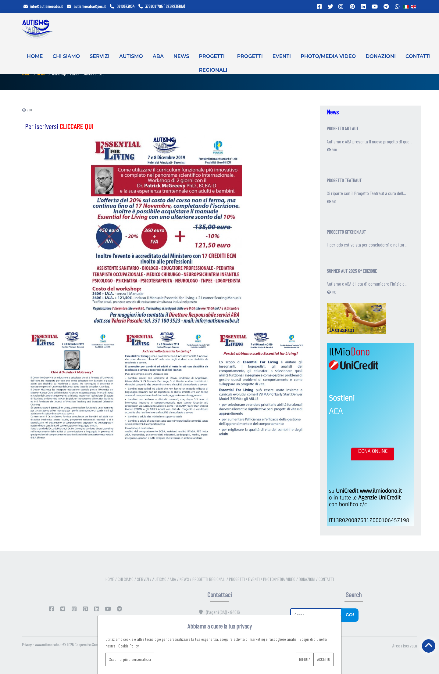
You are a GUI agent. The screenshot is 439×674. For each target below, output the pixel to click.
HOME (35, 56)
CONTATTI (417, 56)
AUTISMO (131, 56)
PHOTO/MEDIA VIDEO (328, 56)
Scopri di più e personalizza (130, 659)
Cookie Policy (128, 645)
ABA (158, 56)
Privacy (27, 644)
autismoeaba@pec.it (86, 6)
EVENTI (282, 56)
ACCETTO (323, 659)
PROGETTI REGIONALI (213, 60)
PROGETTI (250, 56)
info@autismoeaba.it (43, 6)
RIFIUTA (304, 659)
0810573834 (122, 6)
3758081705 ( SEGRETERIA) (161, 6)
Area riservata (404, 645)
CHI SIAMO (66, 56)
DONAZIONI (381, 56)
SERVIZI (99, 56)
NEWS (181, 56)
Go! (349, 615)
